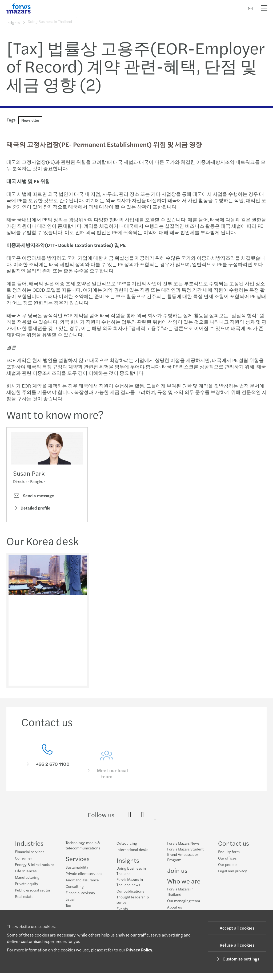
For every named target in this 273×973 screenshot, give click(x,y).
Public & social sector (32, 890)
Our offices (227, 858)
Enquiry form (229, 851)
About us (174, 907)
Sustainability (77, 867)
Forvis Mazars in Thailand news (130, 882)
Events (122, 908)
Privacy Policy (139, 950)
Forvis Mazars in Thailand (180, 891)
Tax (68, 905)
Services (78, 858)
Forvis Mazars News (183, 843)
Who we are (183, 880)
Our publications (130, 891)
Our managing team (183, 900)
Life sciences (26, 870)
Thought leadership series (133, 899)
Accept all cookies (237, 928)
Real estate (24, 896)
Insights (12, 22)
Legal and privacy (232, 870)
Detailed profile (31, 509)
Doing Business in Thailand (131, 870)
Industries (29, 843)
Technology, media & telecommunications (83, 845)
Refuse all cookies (237, 945)
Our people (227, 864)
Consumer (23, 858)
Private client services (84, 873)
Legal (70, 899)
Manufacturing (27, 877)
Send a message (33, 497)
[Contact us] (250, 8)
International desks (132, 849)
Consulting (75, 886)
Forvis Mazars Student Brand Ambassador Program (185, 854)
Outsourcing (127, 843)
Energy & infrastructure (34, 864)
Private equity (26, 883)
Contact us (233, 843)
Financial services (29, 851)
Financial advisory (80, 892)
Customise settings (237, 959)
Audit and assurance (82, 879)
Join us (177, 870)
